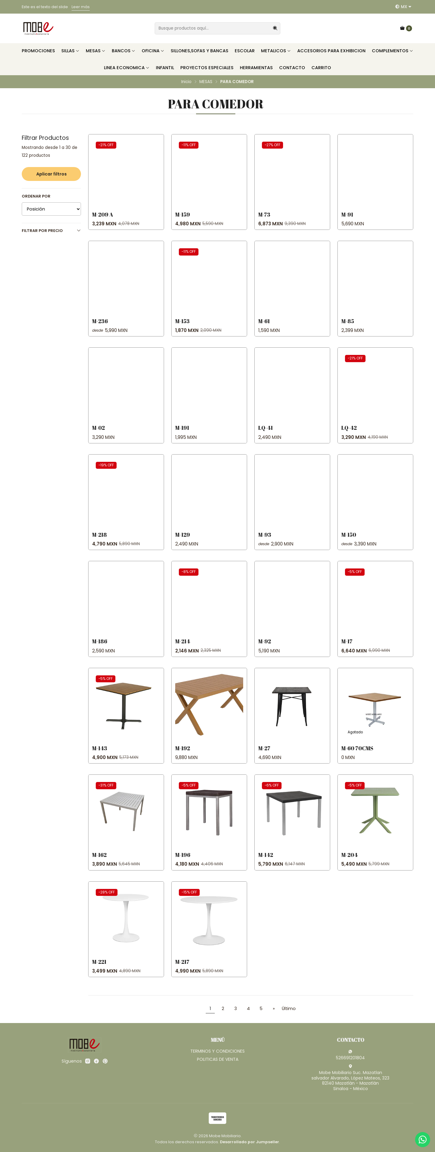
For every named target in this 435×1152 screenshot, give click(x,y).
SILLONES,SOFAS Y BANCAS (199, 51)
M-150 (348, 540)
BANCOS (123, 51)
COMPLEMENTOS (392, 51)
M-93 (264, 540)
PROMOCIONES (38, 51)
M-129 (182, 540)
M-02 (98, 433)
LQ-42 (349, 433)
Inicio (186, 82)
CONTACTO (292, 68)
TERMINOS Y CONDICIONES (217, 1051)
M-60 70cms (357, 754)
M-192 (182, 754)
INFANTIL (165, 68)
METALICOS (276, 51)
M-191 (182, 433)
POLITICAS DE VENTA (217, 1059)
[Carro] (406, 28)
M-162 (99, 860)
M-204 (349, 860)
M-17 (347, 647)
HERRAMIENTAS (256, 68)
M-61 (264, 327)
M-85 (347, 327)
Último (289, 1009)
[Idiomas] (403, 6)
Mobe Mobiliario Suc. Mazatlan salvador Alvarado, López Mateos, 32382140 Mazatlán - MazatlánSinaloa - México (350, 1078)
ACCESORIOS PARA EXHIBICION (331, 51)
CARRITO (321, 68)
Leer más (81, 6)
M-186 (99, 647)
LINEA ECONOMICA (127, 68)
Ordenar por (36, 196)
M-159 (182, 214)
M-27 (264, 754)
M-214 (182, 647)
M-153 (182, 327)
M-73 (264, 214)
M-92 (264, 647)
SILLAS (70, 51)
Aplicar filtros (51, 174)
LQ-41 (265, 433)
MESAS (95, 51)
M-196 (182, 860)
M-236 (100, 327)
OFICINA (153, 51)
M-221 (99, 967)
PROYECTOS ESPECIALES (207, 68)
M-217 (182, 967)
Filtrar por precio (51, 230)
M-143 (99, 754)
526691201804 (350, 1055)
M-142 (265, 860)
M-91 (347, 214)
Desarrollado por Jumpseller (249, 1141)
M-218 (99, 540)
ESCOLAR (245, 51)
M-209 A (102, 214)
